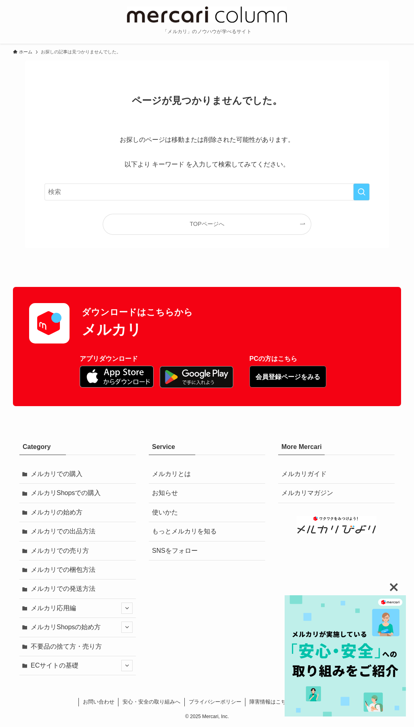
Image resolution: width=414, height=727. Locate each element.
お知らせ (165, 492)
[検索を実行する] (361, 191)
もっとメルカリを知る (184, 531)
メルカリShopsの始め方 (82, 627)
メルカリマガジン (307, 492)
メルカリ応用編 (82, 608)
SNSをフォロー (175, 550)
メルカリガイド (304, 473)
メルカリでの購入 (56, 473)
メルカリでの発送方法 (63, 588)
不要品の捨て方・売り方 (66, 646)
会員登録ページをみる (288, 376)
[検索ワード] (207, 191)
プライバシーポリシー (215, 702)
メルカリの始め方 (56, 512)
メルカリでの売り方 (60, 550)
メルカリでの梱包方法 (63, 569)
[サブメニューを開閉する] (127, 608)
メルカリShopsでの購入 (66, 492)
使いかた (165, 512)
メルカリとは (171, 473)
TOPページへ (207, 224)
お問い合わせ (98, 702)
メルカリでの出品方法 (63, 531)
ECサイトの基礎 (82, 665)
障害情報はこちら (270, 702)
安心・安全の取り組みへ (151, 702)
